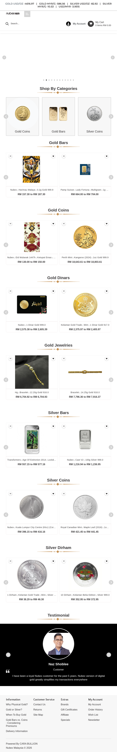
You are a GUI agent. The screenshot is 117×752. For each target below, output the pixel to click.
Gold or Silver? (14, 709)
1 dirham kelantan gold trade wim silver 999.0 (33, 595)
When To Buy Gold (16, 714)
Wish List (93, 714)
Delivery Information (17, 731)
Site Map (38, 714)
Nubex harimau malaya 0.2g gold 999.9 (31, 190)
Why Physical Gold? (17, 704)
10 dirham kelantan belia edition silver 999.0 (85, 595)
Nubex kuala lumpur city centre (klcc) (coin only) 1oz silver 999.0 (43, 527)
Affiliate (65, 714)
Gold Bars (58, 131)
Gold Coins (22, 131)
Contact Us (39, 704)
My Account (94, 704)
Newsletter (94, 720)
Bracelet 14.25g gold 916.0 (85, 392)
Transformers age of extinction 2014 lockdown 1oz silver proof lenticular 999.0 (50, 460)
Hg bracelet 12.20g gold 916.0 (32, 392)
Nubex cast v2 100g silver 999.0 (85, 460)
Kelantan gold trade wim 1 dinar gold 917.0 (85, 325)
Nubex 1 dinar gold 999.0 (32, 325)
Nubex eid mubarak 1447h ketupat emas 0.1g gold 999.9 (38, 257)
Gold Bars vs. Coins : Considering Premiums (16, 723)
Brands (65, 704)
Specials (65, 720)
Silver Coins (94, 131)
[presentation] (6, 116)
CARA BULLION (28, 743)
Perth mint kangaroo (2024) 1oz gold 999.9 (85, 257)
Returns (37, 709)
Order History (95, 709)
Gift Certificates (69, 709)
